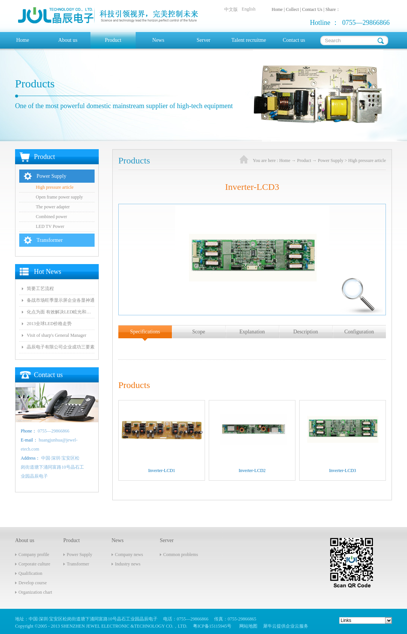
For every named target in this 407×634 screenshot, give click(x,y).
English (249, 9)
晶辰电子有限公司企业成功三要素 (61, 347)
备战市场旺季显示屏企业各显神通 (61, 300)
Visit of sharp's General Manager (56, 335)
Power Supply (331, 160)
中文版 (231, 9)
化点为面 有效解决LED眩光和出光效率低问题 (61, 312)
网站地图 (247, 626)
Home (22, 40)
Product (304, 160)
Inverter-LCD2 (252, 470)
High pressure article (367, 160)
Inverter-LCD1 (161, 470)
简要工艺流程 (40, 288)
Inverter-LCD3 (342, 470)
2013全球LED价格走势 (49, 323)
